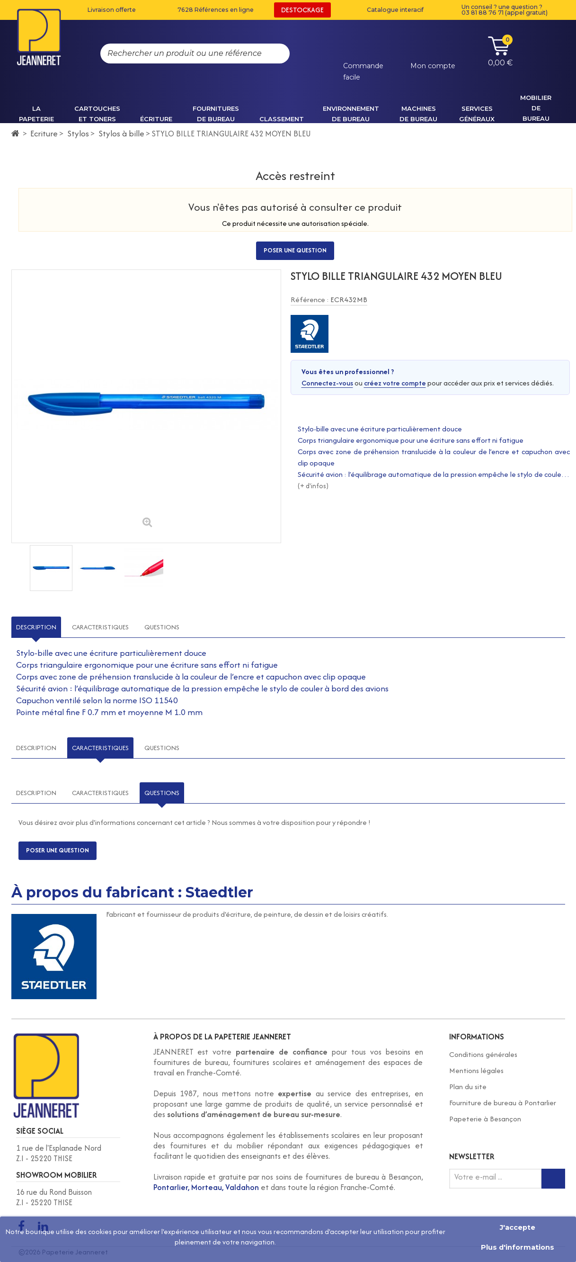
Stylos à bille (121, 133)
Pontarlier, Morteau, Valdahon (206, 1187)
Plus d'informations (517, 1247)
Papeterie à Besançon (485, 1118)
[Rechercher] (273, 53)
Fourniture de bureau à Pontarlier (502, 1102)
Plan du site (468, 1086)
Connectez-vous (327, 383)
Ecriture (44, 133)
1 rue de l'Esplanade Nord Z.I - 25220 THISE (58, 1153)
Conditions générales (483, 1054)
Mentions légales (476, 1070)
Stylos (78, 133)
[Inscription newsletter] (553, 1179)
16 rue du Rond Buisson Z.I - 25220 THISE (54, 1197)
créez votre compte (395, 383)
